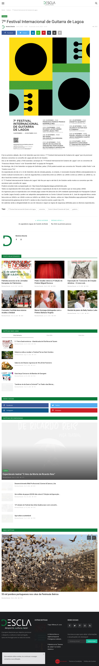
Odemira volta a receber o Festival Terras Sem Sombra (34, 352)
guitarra (74, 209)
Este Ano (81, 335)
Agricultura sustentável (23, 516)
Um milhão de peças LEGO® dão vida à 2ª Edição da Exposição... (37, 494)
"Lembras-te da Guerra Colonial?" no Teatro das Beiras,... (35, 384)
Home (3, 10)
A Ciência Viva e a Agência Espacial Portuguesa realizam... (55, 636)
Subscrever (92, 641)
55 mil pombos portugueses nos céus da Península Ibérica (30, 594)
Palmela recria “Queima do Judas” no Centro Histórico (55, 647)
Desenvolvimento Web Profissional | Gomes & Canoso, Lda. (35, 483)
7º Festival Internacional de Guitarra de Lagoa (22, 209)
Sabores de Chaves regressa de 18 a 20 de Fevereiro (33, 363)
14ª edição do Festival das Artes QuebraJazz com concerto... (36, 505)
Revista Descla (8, 27)
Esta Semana (17, 335)
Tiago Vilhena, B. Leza (55, 624)
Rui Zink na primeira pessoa (61, 224)
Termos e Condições (75, 661)
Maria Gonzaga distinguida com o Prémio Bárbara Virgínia (48, 311)
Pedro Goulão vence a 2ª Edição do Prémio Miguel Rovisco (48, 282)
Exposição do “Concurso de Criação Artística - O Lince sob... (82, 282)
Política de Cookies (90, 661)
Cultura (9, 10)
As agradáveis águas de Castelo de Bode (33, 224)
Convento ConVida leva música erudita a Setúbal (14, 311)
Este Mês (49, 335)
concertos (42, 209)
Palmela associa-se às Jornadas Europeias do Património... (15, 282)
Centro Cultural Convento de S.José (58, 209)
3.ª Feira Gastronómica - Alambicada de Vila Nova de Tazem (36, 341)
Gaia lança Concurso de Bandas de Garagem (30, 373)
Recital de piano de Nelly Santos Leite (82, 310)
